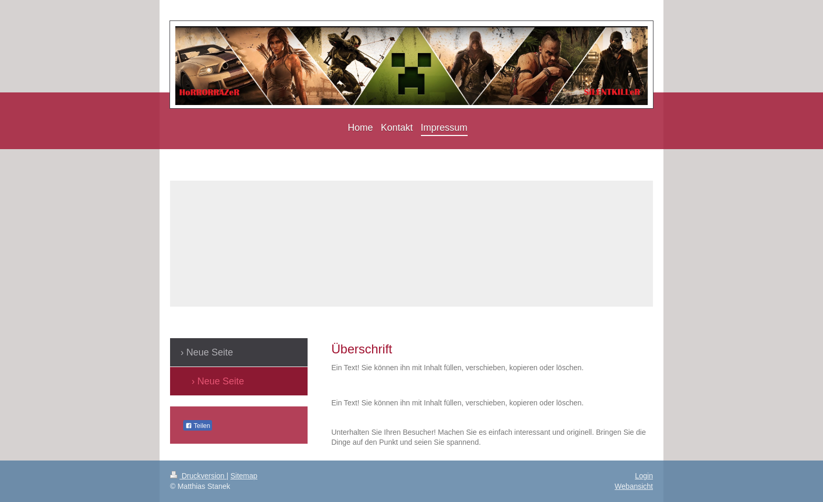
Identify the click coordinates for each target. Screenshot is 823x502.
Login (644, 476)
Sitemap (243, 476)
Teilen (197, 426)
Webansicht (634, 486)
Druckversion (198, 476)
